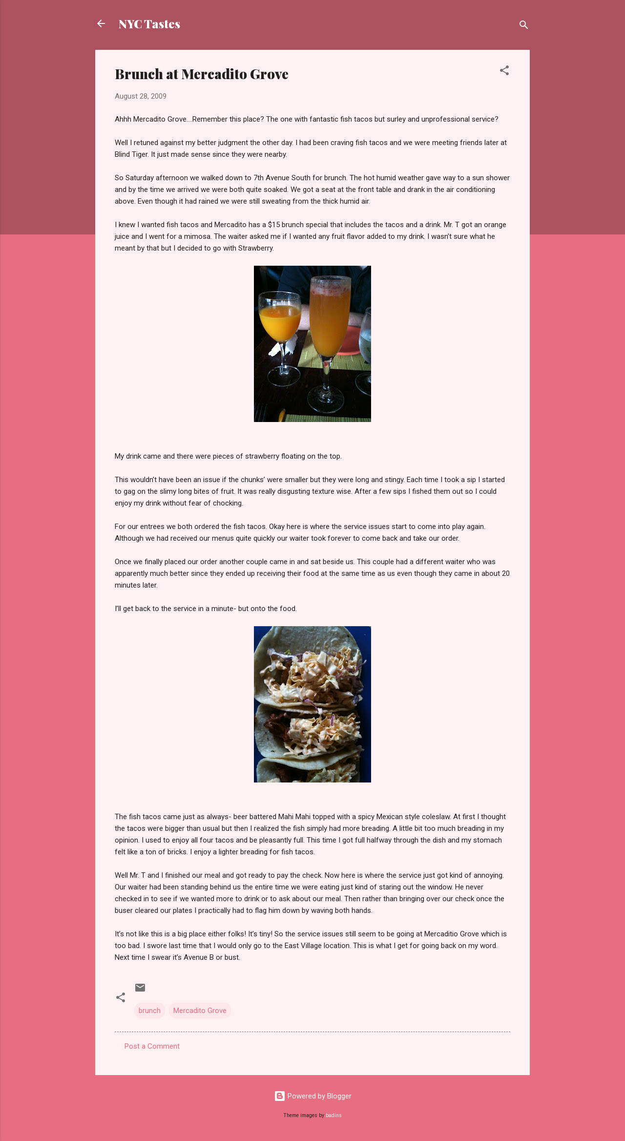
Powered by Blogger (313, 1096)
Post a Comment (152, 1046)
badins (334, 1115)
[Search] (524, 27)
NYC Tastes (149, 23)
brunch (150, 1010)
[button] (504, 72)
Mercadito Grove (200, 1010)
